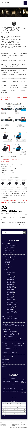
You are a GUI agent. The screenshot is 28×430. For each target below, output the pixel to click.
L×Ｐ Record (8, 252)
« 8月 (3, 415)
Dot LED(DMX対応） (9, 336)
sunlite (6, 264)
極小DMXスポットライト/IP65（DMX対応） (14, 325)
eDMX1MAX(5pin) (10, 276)
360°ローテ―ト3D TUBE (10, 331)
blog (4, 41)
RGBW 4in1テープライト (10, 348)
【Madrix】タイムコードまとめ (8, 378)
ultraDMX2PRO (6, 42)
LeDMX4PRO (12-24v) (11, 304)
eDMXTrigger (9, 309)
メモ (3, 366)
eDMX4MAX (6, 39)
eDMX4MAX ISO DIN (11, 279)
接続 (8, 274)
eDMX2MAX (13, 39)
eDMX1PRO (9, 294)
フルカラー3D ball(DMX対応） (11, 333)
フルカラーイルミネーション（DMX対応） (13, 343)
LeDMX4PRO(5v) (9, 47)
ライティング (5, 243)
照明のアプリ (5, 362)
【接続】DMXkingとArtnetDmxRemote (10, 391)
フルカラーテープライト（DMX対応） (13, 345)
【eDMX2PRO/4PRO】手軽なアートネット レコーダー (13, 381)
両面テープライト (8, 347)
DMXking (16, 46)
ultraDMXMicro (10, 291)
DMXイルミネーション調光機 (11, 318)
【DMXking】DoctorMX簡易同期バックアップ (13, 81)
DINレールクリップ (11, 311)
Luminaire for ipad (8, 259)
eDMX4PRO (12, 44)
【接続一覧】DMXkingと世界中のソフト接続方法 (12, 384)
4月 (14, 24)
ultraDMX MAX (10, 289)
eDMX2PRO (5, 44)
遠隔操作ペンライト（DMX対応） (9, 352)
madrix (6, 267)
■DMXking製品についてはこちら (9, 213)
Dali (6, 269)
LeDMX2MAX (6, 37)
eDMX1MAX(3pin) (10, 287)
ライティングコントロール (7, 256)
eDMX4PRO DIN (10, 299)
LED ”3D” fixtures (5, 329)
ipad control (7, 257)
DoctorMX (7, 261)
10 (14, 23)
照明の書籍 (4, 359)
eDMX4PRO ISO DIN (8, 46)
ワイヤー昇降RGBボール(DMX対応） (12, 338)
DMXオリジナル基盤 (6, 316)
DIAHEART (7, 262)
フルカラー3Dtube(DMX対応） (11, 334)
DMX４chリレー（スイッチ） (11, 320)
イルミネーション (8, 250)
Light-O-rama (7, 266)
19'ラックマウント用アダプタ (13, 312)
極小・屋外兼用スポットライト (8, 324)
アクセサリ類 (9, 307)
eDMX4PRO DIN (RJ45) (12, 301)
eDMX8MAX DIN (10, 272)
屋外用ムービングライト (7, 356)
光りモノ (7, 248)
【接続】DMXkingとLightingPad (8, 388)
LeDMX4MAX (10, 36)
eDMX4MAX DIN (10, 282)
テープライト (5, 342)
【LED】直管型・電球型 (10, 245)
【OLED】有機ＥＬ (9, 247)
